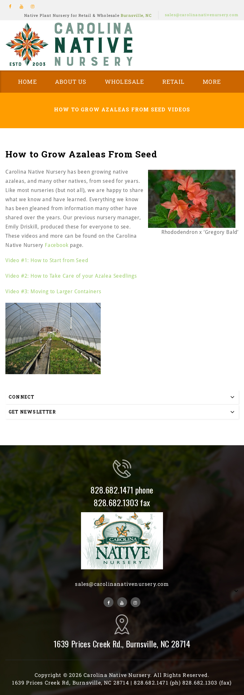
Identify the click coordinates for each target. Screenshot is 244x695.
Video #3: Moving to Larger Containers (53, 291)
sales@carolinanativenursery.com (202, 14)
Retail (173, 81)
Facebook (56, 245)
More (212, 81)
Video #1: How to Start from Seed (46, 260)
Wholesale (124, 81)
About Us (71, 81)
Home (27, 81)
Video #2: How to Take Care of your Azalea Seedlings (71, 276)
